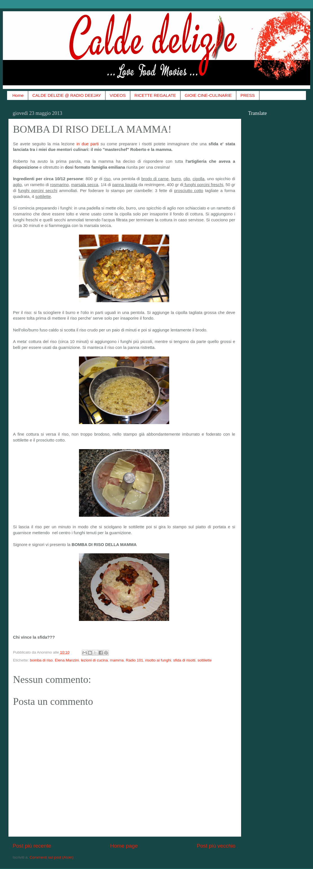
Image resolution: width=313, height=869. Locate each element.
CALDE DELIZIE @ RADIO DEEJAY (66, 95)
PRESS (248, 95)
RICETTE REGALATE (155, 95)
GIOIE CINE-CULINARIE (208, 95)
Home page (124, 846)
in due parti (87, 144)
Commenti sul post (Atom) (52, 857)
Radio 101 (134, 660)
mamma (117, 660)
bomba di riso (41, 660)
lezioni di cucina (94, 660)
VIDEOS (118, 95)
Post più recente (32, 846)
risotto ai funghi (158, 660)
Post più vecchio (216, 846)
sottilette (204, 660)
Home (18, 95)
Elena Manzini (67, 660)
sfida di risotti (184, 660)
